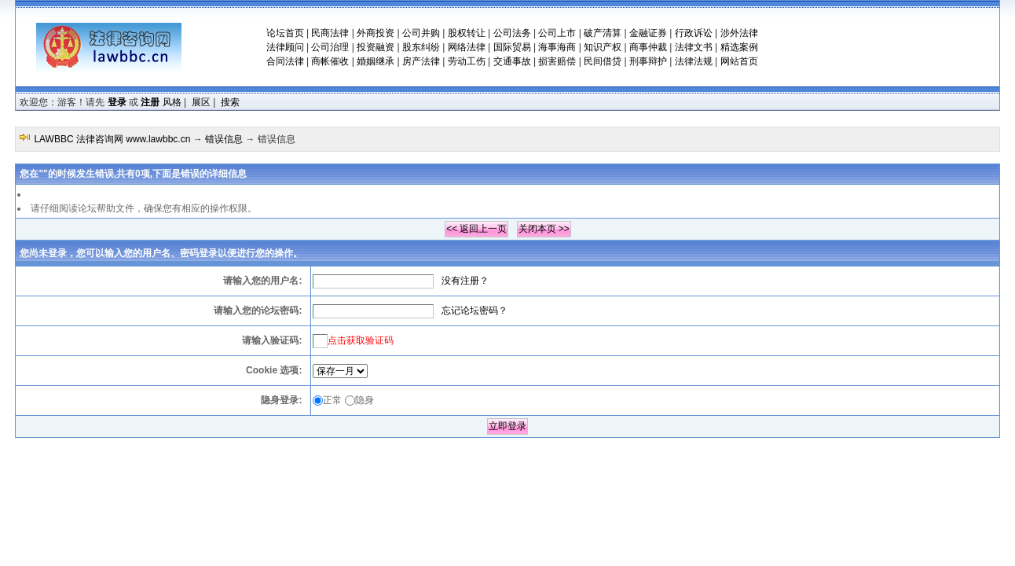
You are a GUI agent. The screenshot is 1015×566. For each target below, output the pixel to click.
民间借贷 (602, 61)
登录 (117, 102)
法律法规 (694, 61)
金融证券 (648, 33)
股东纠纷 (421, 47)
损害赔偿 (557, 61)
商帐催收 (330, 61)
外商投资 (375, 33)
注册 (150, 102)
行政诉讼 (694, 33)
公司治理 (330, 47)
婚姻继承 (375, 61)
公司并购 (421, 33)
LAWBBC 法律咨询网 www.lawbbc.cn (112, 139)
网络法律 (467, 47)
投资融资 (375, 47)
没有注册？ (465, 280)
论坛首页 (285, 33)
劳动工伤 (467, 61)
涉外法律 (739, 33)
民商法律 (330, 33)
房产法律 (421, 61)
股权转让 (467, 33)
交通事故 (512, 61)
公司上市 (557, 33)
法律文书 (694, 47)
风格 (172, 102)
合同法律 (285, 61)
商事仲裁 (648, 47)
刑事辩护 (648, 61)
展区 (201, 102)
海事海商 (557, 47)
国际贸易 (512, 47)
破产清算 (602, 33)
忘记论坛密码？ (475, 310)
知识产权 (602, 47)
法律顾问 (285, 47)
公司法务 (512, 33)
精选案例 (739, 47)
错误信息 (224, 139)
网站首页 (739, 61)
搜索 (230, 102)
